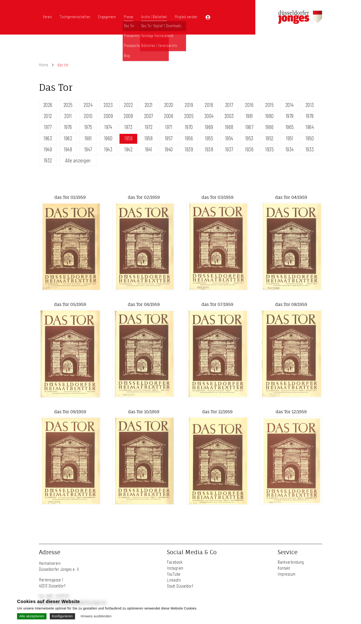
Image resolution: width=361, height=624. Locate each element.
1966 (269, 127)
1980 (269, 116)
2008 (128, 116)
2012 (48, 116)
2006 (168, 116)
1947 (88, 149)
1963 (48, 138)
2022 (128, 105)
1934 (289, 149)
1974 (108, 127)
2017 (229, 105)
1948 (68, 149)
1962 (68, 138)
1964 (310, 127)
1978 (310, 116)
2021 (149, 105)
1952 (269, 138)
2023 (108, 105)
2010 (88, 116)
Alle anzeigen (78, 161)
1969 (209, 127)
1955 (209, 138)
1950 (310, 138)
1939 (189, 149)
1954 (229, 138)
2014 (289, 105)
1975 (88, 127)
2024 (88, 105)
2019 (189, 105)
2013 (310, 105)
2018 (209, 105)
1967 (249, 127)
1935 (269, 149)
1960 (108, 138)
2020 (168, 105)
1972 (148, 127)
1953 (249, 138)
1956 (189, 138)
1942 (128, 149)
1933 (310, 149)
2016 (249, 105)
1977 (48, 127)
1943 (108, 149)
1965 (289, 127)
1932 (48, 161)
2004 (209, 116)
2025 (68, 105)
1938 (209, 149)
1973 (128, 127)
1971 (168, 127)
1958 (148, 138)
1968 (229, 127)
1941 (148, 149)
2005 (188, 116)
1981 (249, 116)
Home (43, 65)
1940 (169, 149)
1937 (229, 149)
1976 (68, 127)
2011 (68, 116)
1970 (189, 127)
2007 (148, 116)
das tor (63, 65)
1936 (249, 149)
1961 (88, 138)
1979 (290, 116)
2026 (47, 105)
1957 (169, 138)
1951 (289, 138)
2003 (229, 116)
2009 (108, 116)
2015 (269, 105)
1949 (48, 149)
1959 (128, 138)
